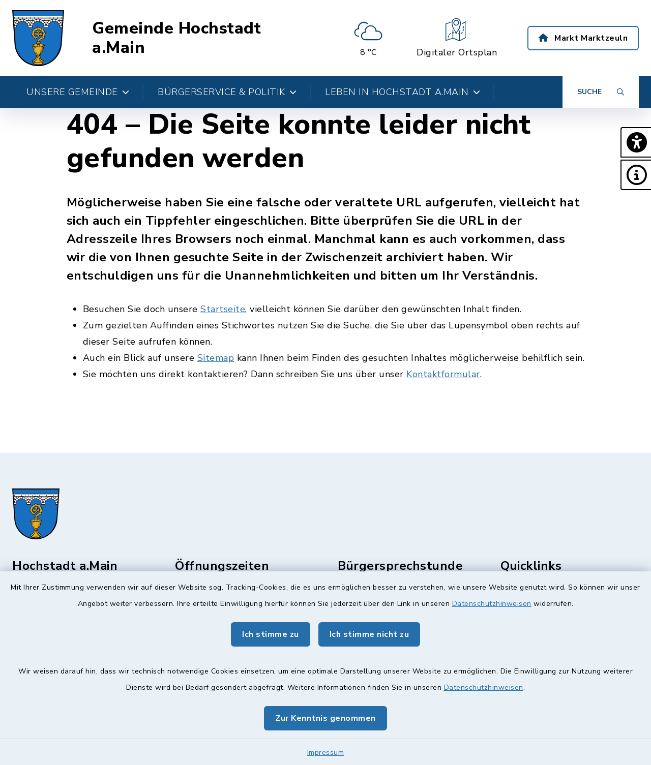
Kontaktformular (443, 374)
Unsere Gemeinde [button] (77, 92)
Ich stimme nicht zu (369, 634)
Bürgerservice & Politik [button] (227, 92)
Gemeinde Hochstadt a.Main (176, 38)
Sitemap (215, 358)
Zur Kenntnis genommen (325, 718)
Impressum (325, 752)
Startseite (222, 309)
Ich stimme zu (270, 634)
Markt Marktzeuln (583, 38)
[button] (635, 142)
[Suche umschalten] (601, 92)
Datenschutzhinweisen (491, 603)
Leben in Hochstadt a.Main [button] (402, 92)
